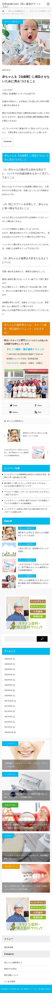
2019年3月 (8, 690)
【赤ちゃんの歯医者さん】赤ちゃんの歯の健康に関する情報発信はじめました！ (33, 583)
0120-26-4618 (13, 363)
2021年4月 (8, 680)
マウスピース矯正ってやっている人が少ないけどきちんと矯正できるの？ (26, 493)
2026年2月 (8, 659)
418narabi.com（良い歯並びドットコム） (24, 989)
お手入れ (8, 835)
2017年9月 (8, 706)
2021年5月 (8, 675)
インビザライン (10, 743)
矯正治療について (11, 866)
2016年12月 (8, 732)
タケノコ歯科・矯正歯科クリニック (25, 349)
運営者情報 (8, 947)
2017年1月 (8, 727)
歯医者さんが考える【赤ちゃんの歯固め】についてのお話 (33, 533)
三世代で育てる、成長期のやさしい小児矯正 (33, 549)
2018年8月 (8, 696)
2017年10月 (8, 701)
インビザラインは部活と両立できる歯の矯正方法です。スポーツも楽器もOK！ (26, 510)
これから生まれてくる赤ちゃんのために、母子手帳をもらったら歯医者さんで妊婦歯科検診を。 (33, 567)
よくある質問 (9, 981)
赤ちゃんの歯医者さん (16, 11)
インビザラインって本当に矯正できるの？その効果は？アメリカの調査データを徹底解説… (26, 501)
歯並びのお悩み (10, 805)
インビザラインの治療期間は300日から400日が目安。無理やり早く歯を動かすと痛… (27, 475)
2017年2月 (8, 722)
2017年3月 (8, 717)
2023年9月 (8, 669)
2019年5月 (8, 685)
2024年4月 (8, 664)
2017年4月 (8, 711)
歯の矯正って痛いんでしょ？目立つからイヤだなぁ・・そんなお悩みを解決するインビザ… (26, 484)
